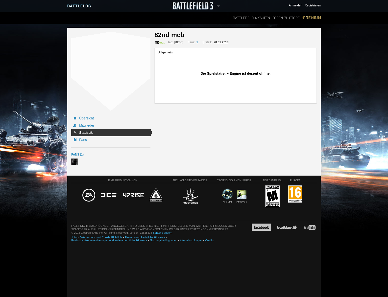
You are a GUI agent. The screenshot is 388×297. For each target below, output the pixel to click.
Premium (311, 18)
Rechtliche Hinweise (153, 237)
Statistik (86, 133)
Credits (209, 240)
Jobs (74, 237)
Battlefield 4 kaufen (251, 18)
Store (294, 18)
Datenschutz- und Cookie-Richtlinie (101, 237)
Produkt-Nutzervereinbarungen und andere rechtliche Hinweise (109, 240)
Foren (279, 18)
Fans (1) (77, 154)
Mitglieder (86, 125)
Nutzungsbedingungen (163, 240)
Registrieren (313, 5)
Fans (83, 140)
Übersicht (86, 118)
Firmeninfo (131, 237)
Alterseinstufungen (191, 240)
